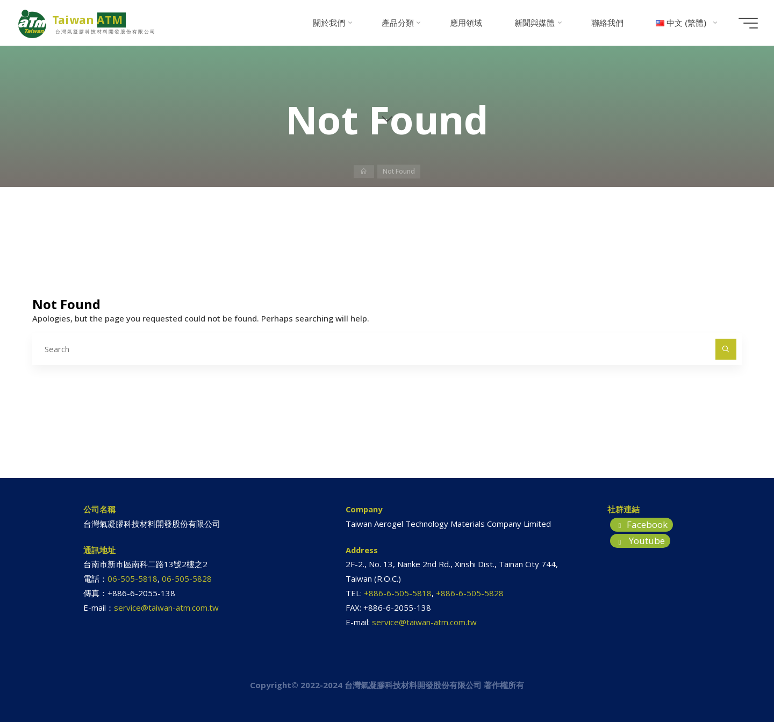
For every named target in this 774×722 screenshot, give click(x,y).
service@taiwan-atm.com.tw (166, 607)
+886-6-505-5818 (398, 593)
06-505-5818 (132, 578)
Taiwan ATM (91, 19)
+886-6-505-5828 (470, 593)
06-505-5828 (187, 578)
